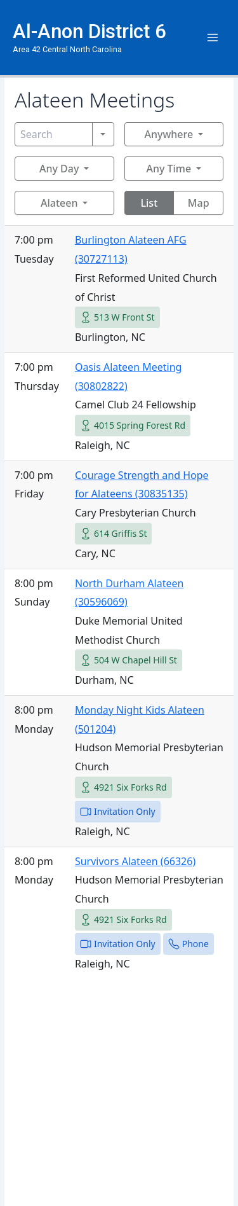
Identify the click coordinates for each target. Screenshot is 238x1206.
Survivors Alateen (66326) (135, 861)
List (149, 203)
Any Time (168, 169)
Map (198, 203)
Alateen (59, 203)
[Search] (54, 134)
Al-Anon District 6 (89, 31)
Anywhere (168, 134)
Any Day (59, 169)
